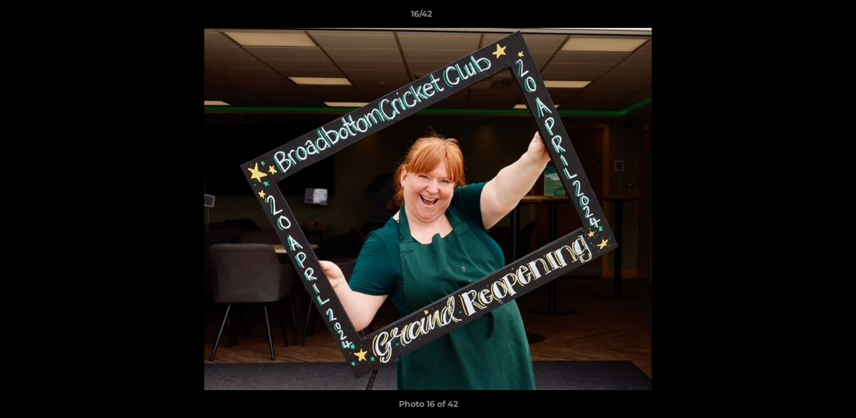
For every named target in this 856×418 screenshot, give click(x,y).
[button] (807, 17)
